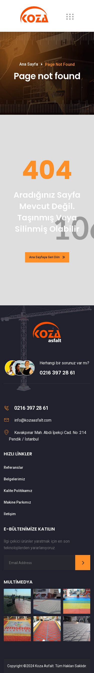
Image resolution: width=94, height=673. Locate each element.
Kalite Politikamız (18, 491)
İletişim (10, 514)
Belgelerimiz (14, 479)
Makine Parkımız (17, 502)
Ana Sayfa (28, 64)
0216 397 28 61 (57, 372)
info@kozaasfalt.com (32, 420)
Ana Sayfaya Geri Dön (47, 257)
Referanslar (13, 467)
